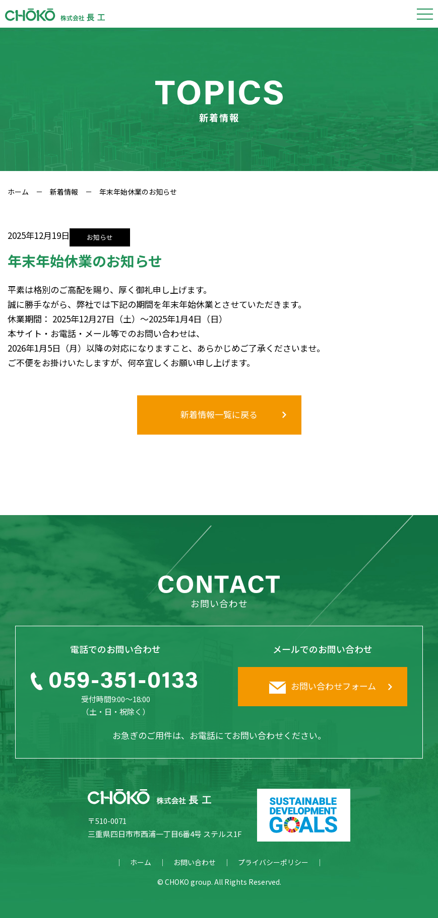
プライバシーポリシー (273, 862)
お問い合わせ (194, 862)
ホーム (18, 192)
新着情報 (64, 192)
